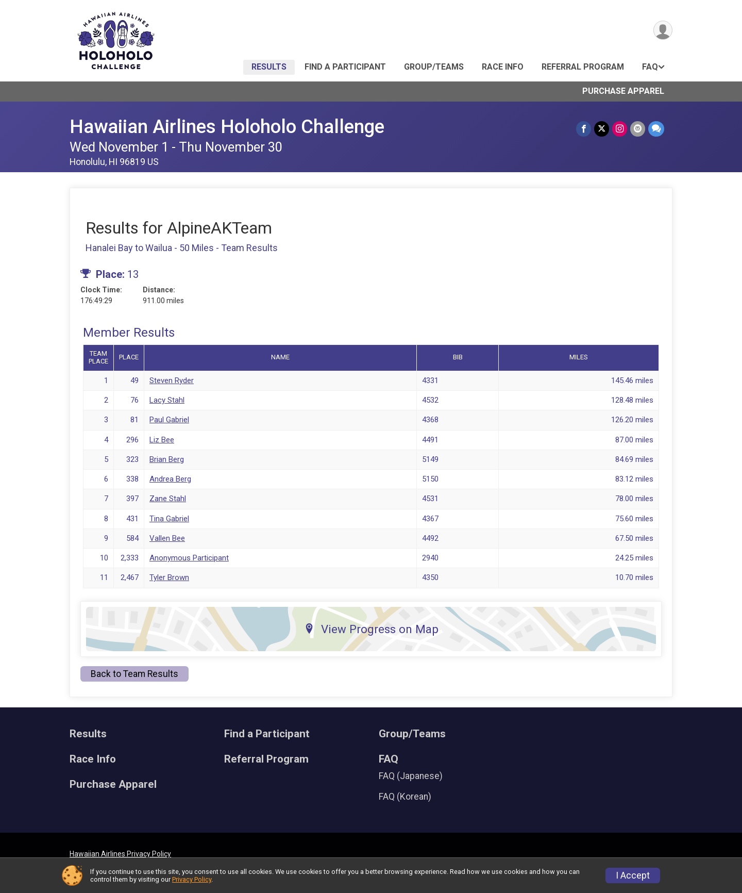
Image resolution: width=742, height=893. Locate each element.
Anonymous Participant (189, 558)
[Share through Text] (656, 128)
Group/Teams (434, 67)
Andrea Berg (170, 479)
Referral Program (583, 67)
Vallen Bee (167, 538)
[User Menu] (662, 30)
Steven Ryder (171, 380)
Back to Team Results (134, 674)
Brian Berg (166, 459)
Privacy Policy (191, 879)
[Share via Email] (637, 128)
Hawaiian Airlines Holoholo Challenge (227, 126)
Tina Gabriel (169, 518)
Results (268, 67)
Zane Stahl (167, 498)
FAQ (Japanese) (411, 776)
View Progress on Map (371, 629)
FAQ (650, 67)
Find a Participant (345, 67)
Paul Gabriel (169, 419)
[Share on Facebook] (583, 128)
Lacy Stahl (166, 400)
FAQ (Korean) (405, 796)
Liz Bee (161, 439)
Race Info (503, 67)
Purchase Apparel (623, 91)
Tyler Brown (169, 577)
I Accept (633, 875)
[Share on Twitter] (601, 128)
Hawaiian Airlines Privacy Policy (120, 854)
